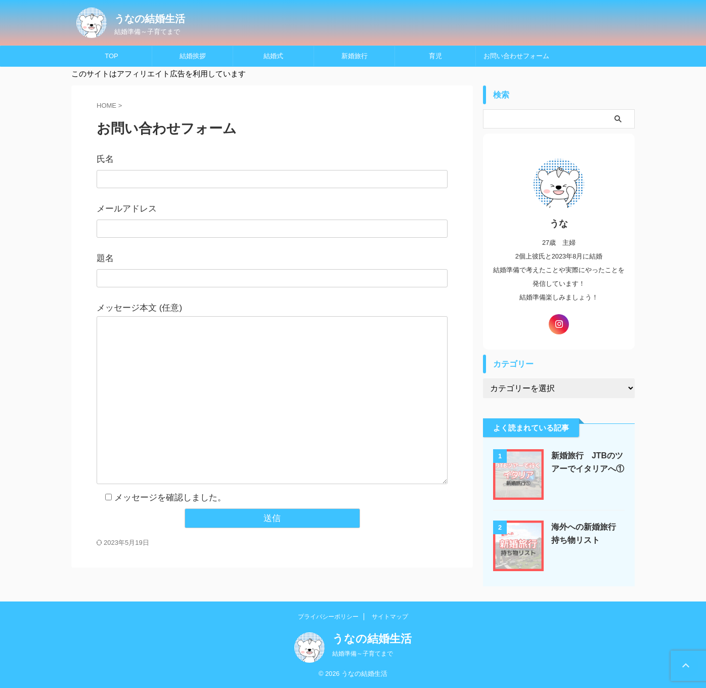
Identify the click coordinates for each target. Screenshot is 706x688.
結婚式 (273, 56)
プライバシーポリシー (328, 616)
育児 (435, 56)
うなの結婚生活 (149, 18)
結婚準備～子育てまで (362, 653)
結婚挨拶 (193, 56)
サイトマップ (390, 616)
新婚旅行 (354, 56)
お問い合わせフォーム (516, 56)
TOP (111, 56)
